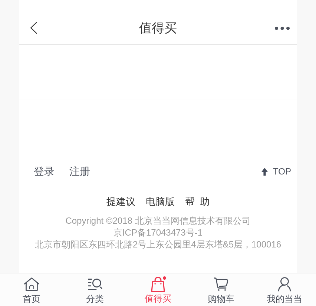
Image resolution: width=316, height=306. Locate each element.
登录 (44, 171)
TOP (282, 171)
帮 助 (197, 201)
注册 (79, 171)
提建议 (120, 201)
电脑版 (160, 201)
